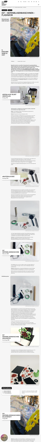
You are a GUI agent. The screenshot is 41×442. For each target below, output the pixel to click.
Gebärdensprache (34, 2)
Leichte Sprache (31, 2)
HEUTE (4, 438)
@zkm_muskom (27, 74)
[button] (24, 37)
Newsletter (24, 1)
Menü (38, 5)
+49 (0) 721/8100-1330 (7, 390)
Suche (38, 2)
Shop (21, 1)
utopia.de (30, 161)
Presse (29, 1)
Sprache (36, 2)
